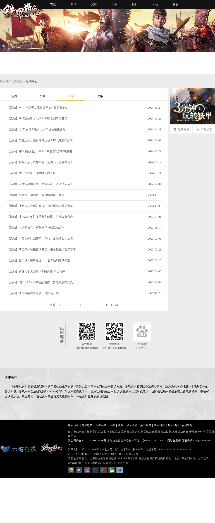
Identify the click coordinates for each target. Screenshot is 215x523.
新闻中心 (31, 81)
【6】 (94, 305)
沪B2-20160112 (153, 440)
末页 (116, 305)
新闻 (14, 96)
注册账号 (183, 129)
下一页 (109, 305)
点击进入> (142, 347)
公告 (43, 96)
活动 (71, 98)
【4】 (80, 305)
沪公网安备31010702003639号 (87, 440)
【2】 (66, 305)
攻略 (100, 96)
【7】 (101, 305)
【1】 (59, 305)
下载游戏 (206, 129)
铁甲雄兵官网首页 (11, 81)
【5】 (87, 305)
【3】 (73, 305)
